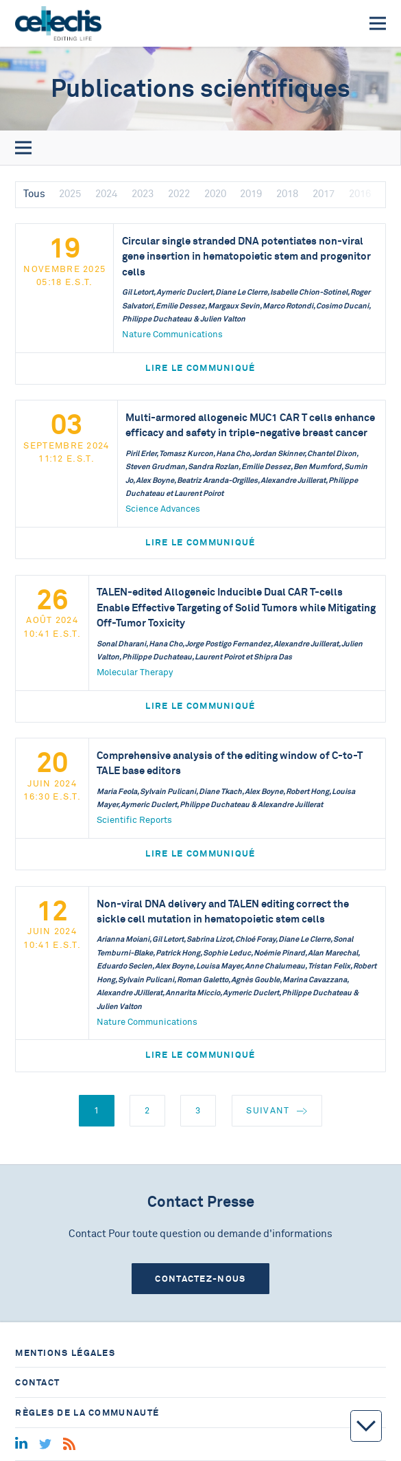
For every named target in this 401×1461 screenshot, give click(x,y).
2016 (360, 194)
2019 (251, 194)
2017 (324, 194)
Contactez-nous (200, 1278)
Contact (37, 1382)
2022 (179, 194)
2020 (215, 194)
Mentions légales (65, 1352)
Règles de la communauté (87, 1412)
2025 (70, 194)
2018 (287, 194)
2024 (106, 194)
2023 (143, 194)
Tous (34, 194)
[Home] (58, 23)
